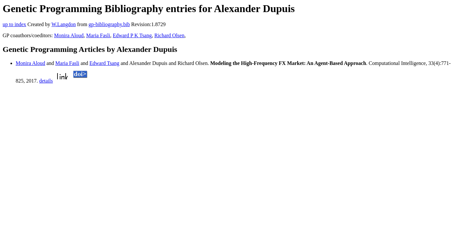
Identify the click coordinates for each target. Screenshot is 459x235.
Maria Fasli (98, 35)
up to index (14, 24)
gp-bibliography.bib (109, 24)
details (46, 81)
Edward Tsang (104, 63)
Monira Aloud (69, 35)
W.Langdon (63, 24)
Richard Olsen (169, 35)
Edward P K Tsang (132, 35)
